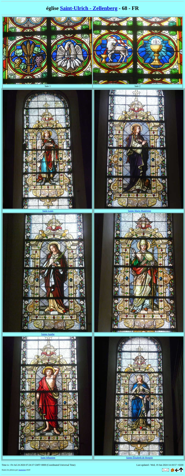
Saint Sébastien (48, 457)
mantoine (22, 470)
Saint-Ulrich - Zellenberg (88, 8)
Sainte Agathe (47, 334)
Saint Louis (47, 211)
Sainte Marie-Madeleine (139, 211)
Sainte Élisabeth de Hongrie (139, 457)
